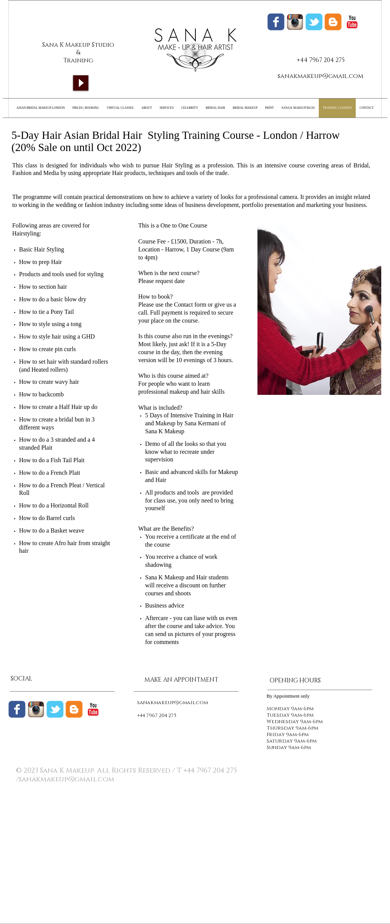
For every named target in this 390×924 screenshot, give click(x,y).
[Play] (80, 83)
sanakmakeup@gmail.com (320, 76)
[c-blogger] (74, 709)
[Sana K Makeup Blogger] (333, 21)
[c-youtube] (352, 21)
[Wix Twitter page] (314, 21)
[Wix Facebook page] (276, 21)
